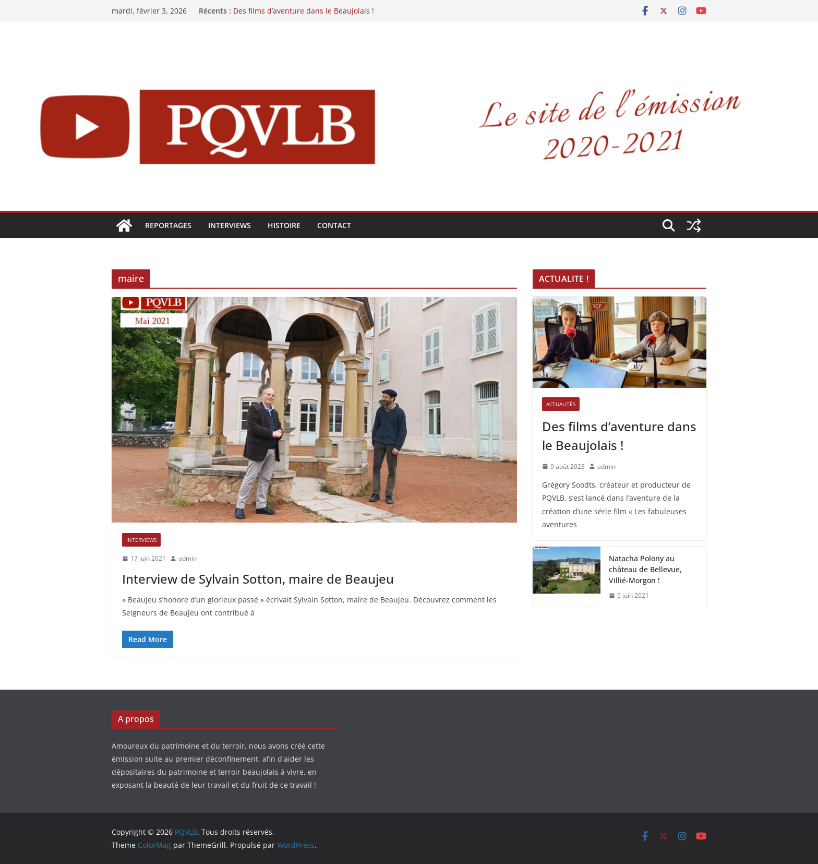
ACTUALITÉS (560, 404)
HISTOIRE (284, 225)
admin (187, 558)
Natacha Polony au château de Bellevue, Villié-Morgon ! (645, 569)
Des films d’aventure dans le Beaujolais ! (303, 11)
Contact (334, 225)
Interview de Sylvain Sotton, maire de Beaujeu (258, 578)
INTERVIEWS (229, 225)
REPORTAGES (168, 225)
